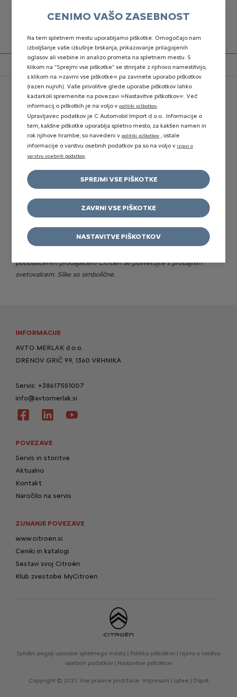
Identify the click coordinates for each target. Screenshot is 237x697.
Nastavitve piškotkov (118, 236)
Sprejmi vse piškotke (118, 179)
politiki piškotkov (138, 106)
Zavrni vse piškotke (118, 208)
